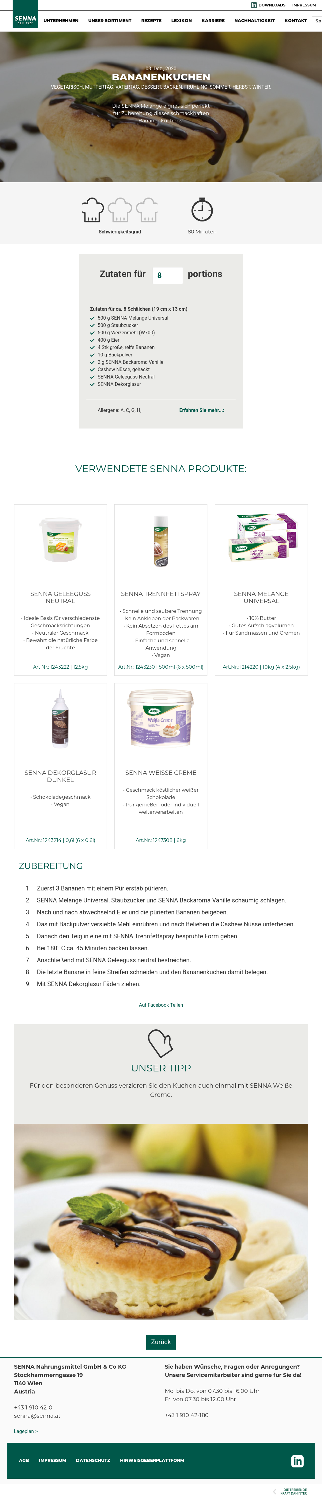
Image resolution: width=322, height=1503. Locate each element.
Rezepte (151, 21)
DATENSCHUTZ (93, 1461)
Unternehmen (61, 21)
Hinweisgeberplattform (152, 1461)
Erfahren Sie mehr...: (201, 410)
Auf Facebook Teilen (161, 1005)
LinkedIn (254, 5)
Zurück (161, 1342)
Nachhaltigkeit (254, 21)
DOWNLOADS (272, 5)
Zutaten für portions (161, 275)
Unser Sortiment (109, 21)
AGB (24, 1461)
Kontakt (296, 21)
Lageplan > (26, 1431)
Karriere (213, 21)
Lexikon (181, 21)
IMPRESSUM (304, 5)
